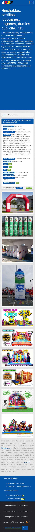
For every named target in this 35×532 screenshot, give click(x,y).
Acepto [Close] (25, 528)
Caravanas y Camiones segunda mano (19, 486)
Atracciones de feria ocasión (16, 483)
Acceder (27, 462)
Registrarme (6, 448)
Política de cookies (13, 528)
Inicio (4, 115)
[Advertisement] (17, 89)
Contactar (29, 187)
